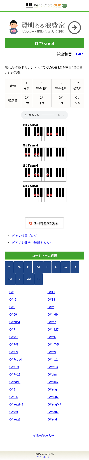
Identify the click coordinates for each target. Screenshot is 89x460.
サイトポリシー (44, 457)
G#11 (51, 292)
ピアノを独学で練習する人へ (32, 242)
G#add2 (53, 412)
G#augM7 (54, 404)
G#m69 (52, 314)
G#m (50, 307)
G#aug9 (14, 419)
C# (18, 267)
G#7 (12, 329)
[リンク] (44, 35)
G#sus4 (14, 322)
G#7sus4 (15, 359)
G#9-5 (13, 397)
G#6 (12, 307)
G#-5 (12, 299)
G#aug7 (53, 397)
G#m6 (51, 337)
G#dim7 (52, 382)
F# (65, 267)
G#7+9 (14, 367)
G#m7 (51, 322)
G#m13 (52, 367)
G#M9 (13, 412)
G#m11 (52, 359)
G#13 (51, 299)
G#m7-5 (53, 344)
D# (38, 267)
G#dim (52, 374)
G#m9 (51, 352)
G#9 (12, 389)
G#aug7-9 (16, 404)
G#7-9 (13, 352)
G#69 (13, 314)
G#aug (52, 389)
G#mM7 (53, 329)
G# (10, 279)
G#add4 (53, 419)
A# (29, 279)
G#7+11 (15, 374)
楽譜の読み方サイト (47, 436)
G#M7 (13, 337)
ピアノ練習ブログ (24, 235)
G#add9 (14, 382)
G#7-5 (13, 344)
